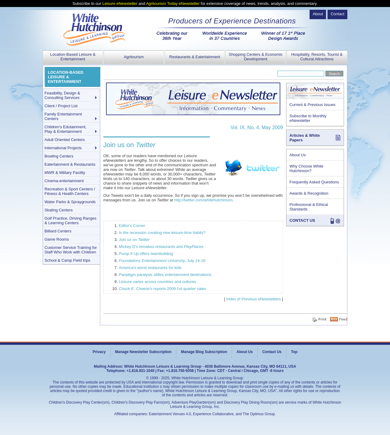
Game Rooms (56, 239)
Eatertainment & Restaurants (69, 164)
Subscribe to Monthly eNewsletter (307, 118)
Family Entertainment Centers (63, 116)
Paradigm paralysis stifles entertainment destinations (165, 274)
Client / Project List (60, 106)
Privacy (99, 352)
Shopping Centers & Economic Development (255, 56)
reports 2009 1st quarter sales (162, 288)
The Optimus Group (259, 414)
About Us (297, 155)
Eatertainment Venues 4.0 (170, 414)
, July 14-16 (162, 260)
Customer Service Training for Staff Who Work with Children (70, 249)
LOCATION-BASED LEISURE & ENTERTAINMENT (65, 77)
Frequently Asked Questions (314, 182)
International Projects (63, 148)
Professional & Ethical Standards (308, 206)
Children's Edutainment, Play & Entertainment (65, 129)
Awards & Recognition (308, 193)
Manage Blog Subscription (204, 352)
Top (294, 352)
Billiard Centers (57, 231)
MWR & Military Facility (64, 172)
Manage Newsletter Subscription (143, 352)
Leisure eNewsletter (119, 3)
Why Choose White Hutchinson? (306, 168)
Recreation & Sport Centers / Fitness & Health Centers (69, 191)
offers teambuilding (146, 253)
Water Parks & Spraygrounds (70, 202)
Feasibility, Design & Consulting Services (62, 95)
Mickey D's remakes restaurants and (161, 246)
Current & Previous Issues (312, 104)
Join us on (134, 239)
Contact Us (272, 352)
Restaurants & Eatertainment (194, 57)
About (318, 14)
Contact (337, 14)
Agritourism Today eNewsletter (173, 3)
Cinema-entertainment (64, 181)
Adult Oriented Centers (64, 139)
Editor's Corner (132, 225)
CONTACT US (302, 220)
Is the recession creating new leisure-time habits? (162, 232)
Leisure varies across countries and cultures (157, 281)
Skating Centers (58, 210)
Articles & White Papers (304, 137)
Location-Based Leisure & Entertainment (73, 56)
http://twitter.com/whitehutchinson (203, 200)
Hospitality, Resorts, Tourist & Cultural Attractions (317, 56)
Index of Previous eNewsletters (253, 299)
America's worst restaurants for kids (150, 267)
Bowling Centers (58, 156)
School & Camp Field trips (67, 260)
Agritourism (134, 57)
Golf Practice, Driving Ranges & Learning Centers (70, 220)
